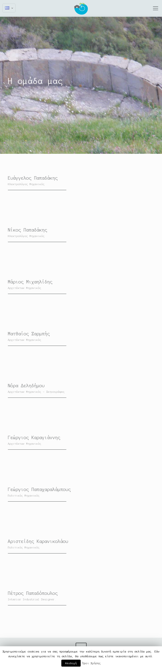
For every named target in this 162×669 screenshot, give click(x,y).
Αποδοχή (71, 663)
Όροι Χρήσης (91, 663)
